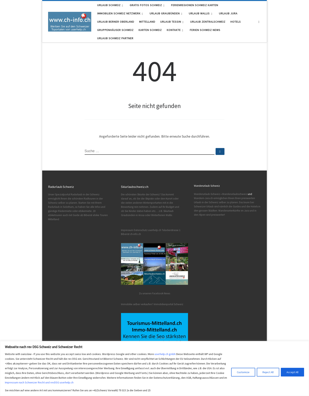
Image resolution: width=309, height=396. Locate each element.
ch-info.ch (135, 234)
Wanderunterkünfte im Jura (233, 210)
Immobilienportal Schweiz (168, 304)
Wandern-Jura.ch (203, 198)
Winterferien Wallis (161, 215)
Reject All (268, 372)
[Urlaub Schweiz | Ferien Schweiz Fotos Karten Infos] (69, 21)
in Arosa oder (143, 215)
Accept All (292, 372)
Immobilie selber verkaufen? (137, 304)
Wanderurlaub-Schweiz (207, 194)
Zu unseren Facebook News (154, 293)
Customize (243, 372)
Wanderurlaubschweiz (234, 194)
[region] (154, 368)
